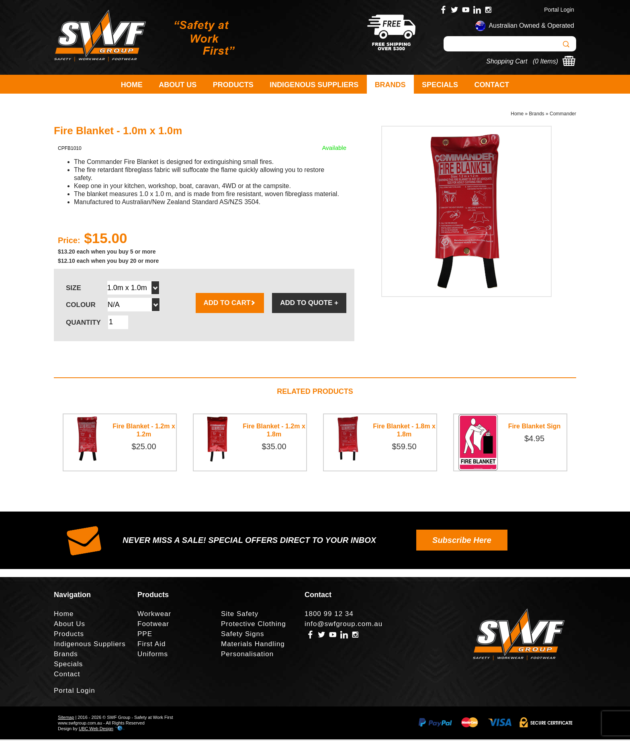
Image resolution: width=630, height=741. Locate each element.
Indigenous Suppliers (314, 85)
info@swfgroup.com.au (343, 625)
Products (233, 85)
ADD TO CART (230, 304)
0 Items (545, 61)
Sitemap (66, 718)
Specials (440, 85)
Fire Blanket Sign (534, 427)
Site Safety (239, 615)
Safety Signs (242, 635)
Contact (492, 85)
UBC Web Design (96, 730)
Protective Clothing (253, 625)
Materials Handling (253, 645)
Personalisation (247, 655)
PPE (144, 635)
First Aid (151, 645)
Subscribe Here (461, 541)
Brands (390, 85)
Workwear (154, 615)
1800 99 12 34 (329, 615)
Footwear (153, 625)
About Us (177, 85)
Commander (563, 115)
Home (132, 85)
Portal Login (559, 9)
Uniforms (152, 655)
